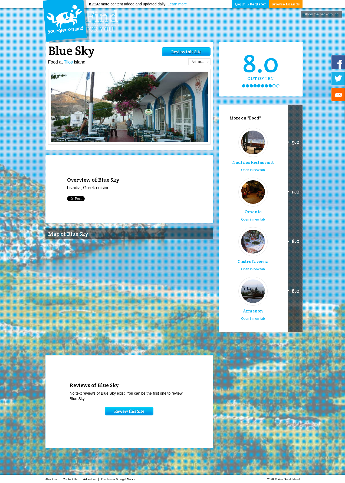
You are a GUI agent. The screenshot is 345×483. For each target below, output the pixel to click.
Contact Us (71, 479)
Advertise (90, 479)
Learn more (177, 4)
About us (52, 479)
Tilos (68, 62)
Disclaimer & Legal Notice (119, 479)
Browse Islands (285, 4)
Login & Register (250, 4)
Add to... (200, 62)
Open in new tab (253, 170)
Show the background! (322, 14)
